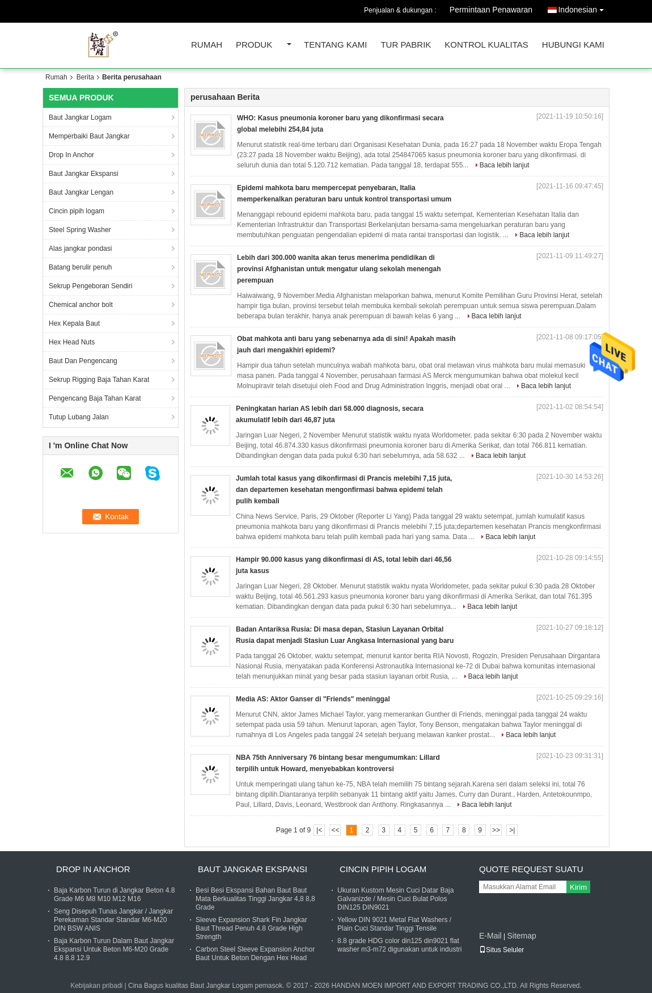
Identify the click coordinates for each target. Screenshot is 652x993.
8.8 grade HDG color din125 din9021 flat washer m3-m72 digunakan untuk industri (399, 945)
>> (496, 830)
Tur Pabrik (405, 45)
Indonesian (583, 7)
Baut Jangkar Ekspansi (83, 174)
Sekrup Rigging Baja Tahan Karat (99, 380)
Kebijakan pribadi (96, 986)
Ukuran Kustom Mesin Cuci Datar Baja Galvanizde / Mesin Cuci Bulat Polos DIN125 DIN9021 (395, 898)
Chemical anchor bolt (81, 305)
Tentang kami (335, 45)
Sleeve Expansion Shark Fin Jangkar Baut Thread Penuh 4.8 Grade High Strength (251, 928)
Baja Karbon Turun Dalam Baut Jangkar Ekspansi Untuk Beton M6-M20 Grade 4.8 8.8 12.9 (114, 949)
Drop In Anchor (71, 155)
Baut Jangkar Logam (80, 117)
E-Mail (490, 935)
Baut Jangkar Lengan (81, 192)
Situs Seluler (501, 950)
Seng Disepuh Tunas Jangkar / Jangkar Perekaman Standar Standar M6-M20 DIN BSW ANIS (113, 919)
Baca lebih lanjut (505, 165)
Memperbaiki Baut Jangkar (89, 136)
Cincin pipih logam (76, 211)
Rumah (206, 45)
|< (319, 830)
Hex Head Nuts (72, 342)
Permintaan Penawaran (491, 9)
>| (512, 830)
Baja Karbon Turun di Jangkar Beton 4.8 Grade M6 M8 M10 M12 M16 (114, 894)
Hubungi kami (573, 45)
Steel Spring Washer (80, 230)
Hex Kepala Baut (74, 323)
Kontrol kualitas (486, 45)
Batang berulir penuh (80, 267)
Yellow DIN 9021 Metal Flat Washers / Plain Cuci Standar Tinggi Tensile (394, 924)
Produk (254, 45)
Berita (85, 77)
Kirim (578, 887)
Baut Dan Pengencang (83, 361)
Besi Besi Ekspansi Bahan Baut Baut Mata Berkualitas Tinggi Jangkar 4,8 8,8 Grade (255, 898)
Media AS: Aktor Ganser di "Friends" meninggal (313, 699)
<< (335, 830)
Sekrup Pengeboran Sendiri (90, 286)
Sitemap (521, 935)
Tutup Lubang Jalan (79, 417)
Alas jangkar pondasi (80, 249)
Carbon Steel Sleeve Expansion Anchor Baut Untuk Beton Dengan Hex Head (255, 953)
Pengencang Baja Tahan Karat (95, 398)
